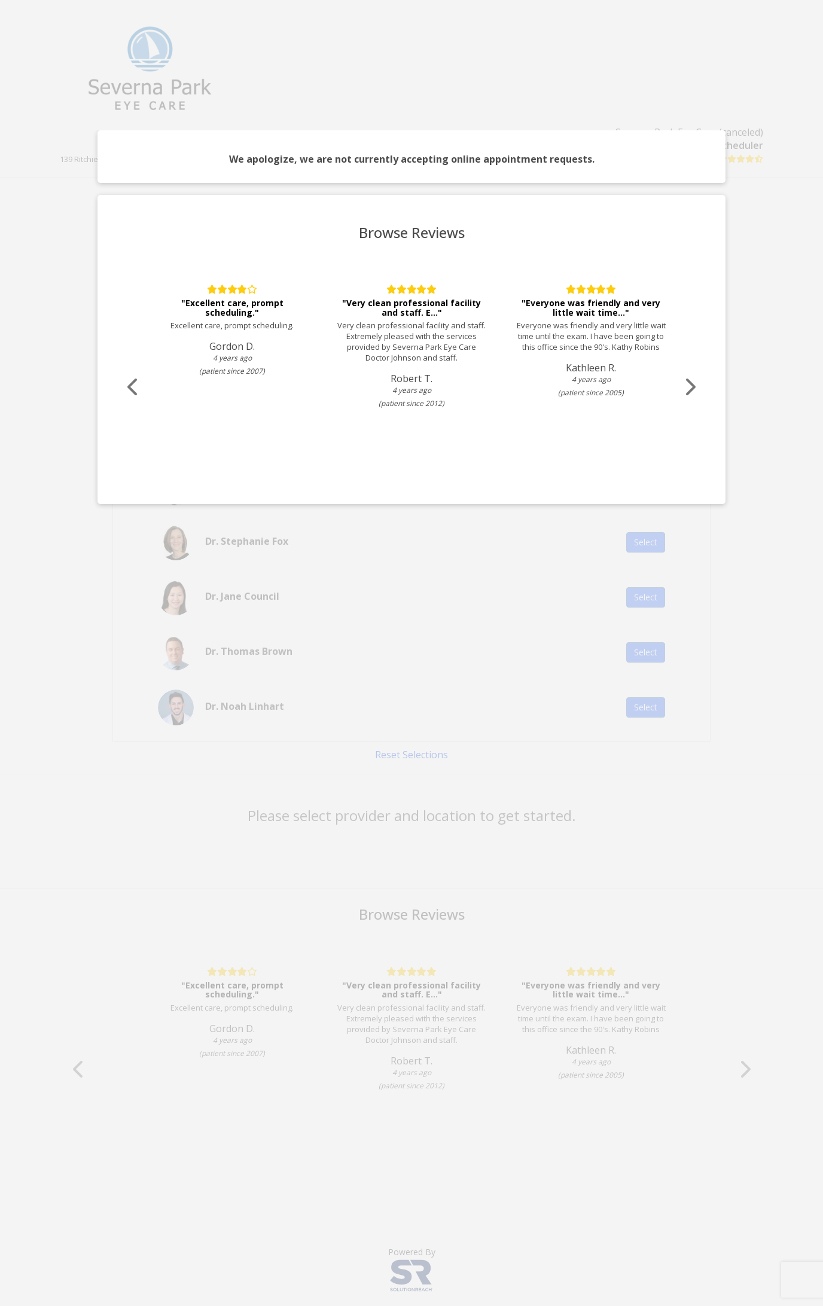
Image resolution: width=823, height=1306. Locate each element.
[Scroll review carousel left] (133, 387)
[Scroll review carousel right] (689, 387)
